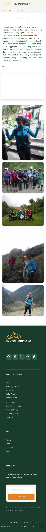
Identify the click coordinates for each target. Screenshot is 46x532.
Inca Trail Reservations (22, 4)
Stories (10, 10)
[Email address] (21, 489)
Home (3, 10)
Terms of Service (31, 522)
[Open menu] (39, 4)
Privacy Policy (13, 522)
